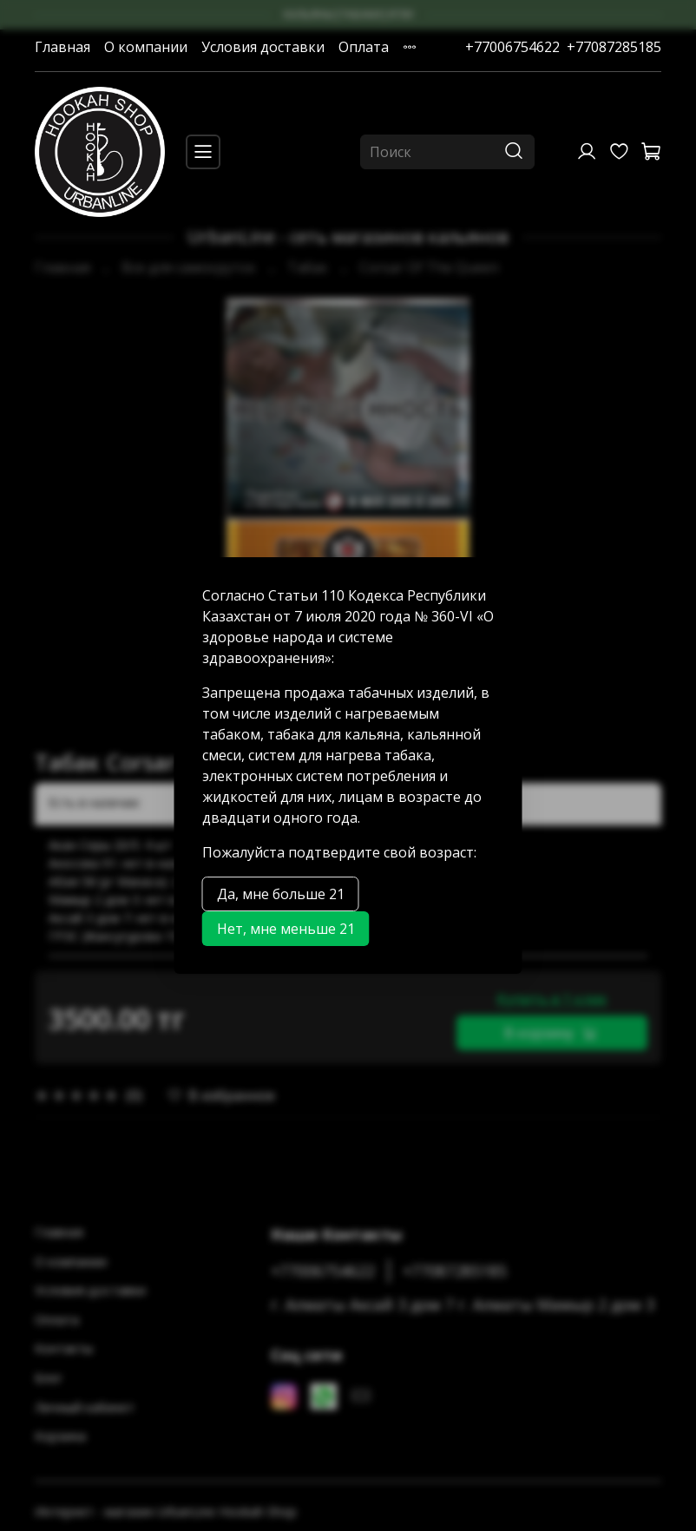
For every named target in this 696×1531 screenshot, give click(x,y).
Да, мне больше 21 (281, 893)
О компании (145, 46)
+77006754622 (512, 46)
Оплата (363, 46)
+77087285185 (614, 46)
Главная (62, 46)
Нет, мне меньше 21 (286, 928)
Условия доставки (263, 46)
